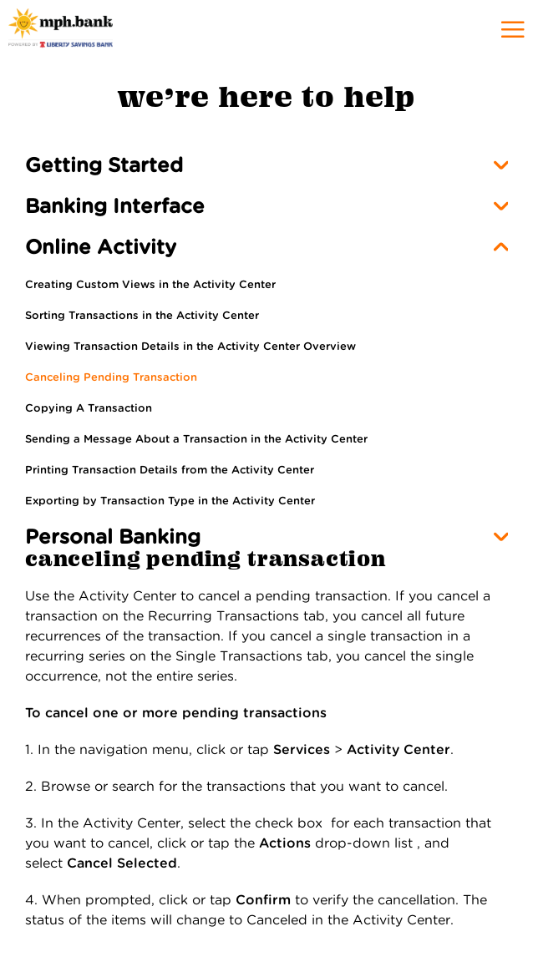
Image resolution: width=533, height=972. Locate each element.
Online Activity (100, 247)
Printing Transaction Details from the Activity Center (169, 469)
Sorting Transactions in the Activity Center (142, 315)
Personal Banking (113, 536)
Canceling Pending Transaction (111, 377)
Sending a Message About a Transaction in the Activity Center (196, 439)
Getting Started (104, 165)
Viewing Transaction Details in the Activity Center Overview (190, 346)
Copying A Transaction (88, 408)
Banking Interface (115, 206)
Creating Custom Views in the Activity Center (150, 284)
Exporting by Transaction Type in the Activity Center (170, 500)
